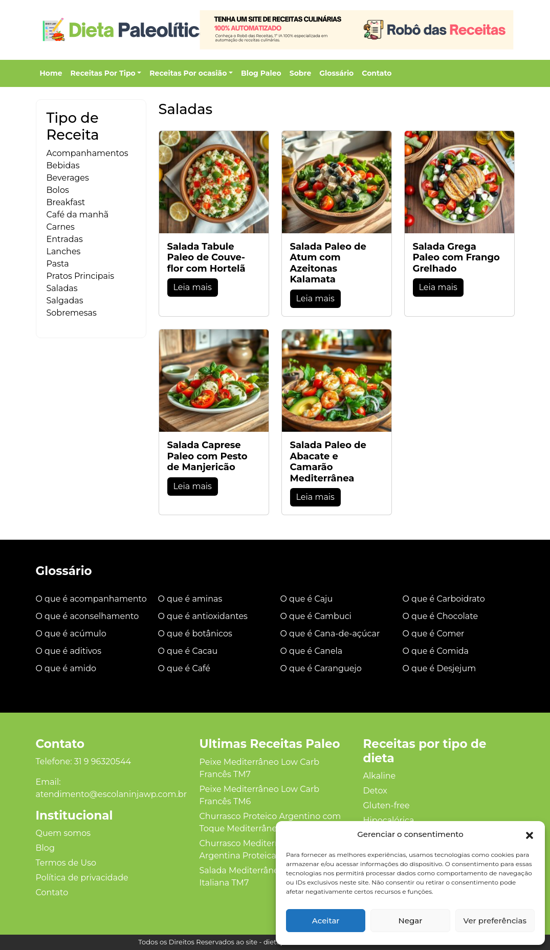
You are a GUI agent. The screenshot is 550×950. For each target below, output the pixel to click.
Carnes (61, 227)
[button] (529, 834)
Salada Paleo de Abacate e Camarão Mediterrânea (328, 461)
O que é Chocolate (440, 616)
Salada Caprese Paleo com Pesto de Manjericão (207, 456)
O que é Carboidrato (444, 599)
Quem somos (63, 833)
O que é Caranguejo (321, 668)
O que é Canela (311, 651)
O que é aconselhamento (87, 616)
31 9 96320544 (102, 761)
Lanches (64, 251)
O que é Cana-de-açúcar (330, 633)
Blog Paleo (261, 73)
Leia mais (192, 287)
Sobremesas (72, 313)
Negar (411, 920)
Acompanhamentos (87, 153)
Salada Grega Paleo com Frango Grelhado (456, 257)
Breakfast (66, 202)
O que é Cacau (188, 651)
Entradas (65, 239)
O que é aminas (190, 599)
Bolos (58, 190)
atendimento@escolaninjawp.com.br (111, 794)
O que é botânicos (195, 633)
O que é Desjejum (439, 668)
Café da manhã (78, 214)
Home (51, 73)
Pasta (58, 264)
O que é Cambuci (315, 616)
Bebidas (63, 165)
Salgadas (65, 300)
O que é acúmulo (71, 633)
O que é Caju (306, 599)
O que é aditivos (68, 651)
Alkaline (379, 776)
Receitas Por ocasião (188, 73)
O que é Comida (436, 651)
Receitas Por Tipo (103, 73)
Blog (45, 848)
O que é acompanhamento (91, 599)
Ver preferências (495, 920)
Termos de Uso (66, 863)
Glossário (336, 73)
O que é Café (184, 668)
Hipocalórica (388, 820)
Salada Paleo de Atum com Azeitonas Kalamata (328, 263)
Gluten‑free (386, 805)
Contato (376, 73)
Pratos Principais (81, 276)
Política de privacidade (82, 877)
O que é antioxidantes (203, 616)
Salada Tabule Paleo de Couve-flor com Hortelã (206, 257)
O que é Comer (434, 633)
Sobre (301, 73)
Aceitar (326, 920)
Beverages (68, 178)
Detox (375, 791)
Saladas (62, 288)
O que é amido (66, 668)
